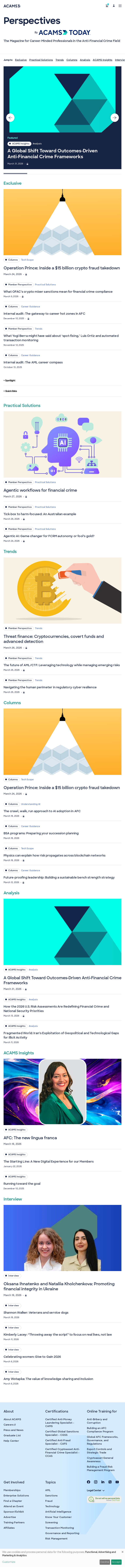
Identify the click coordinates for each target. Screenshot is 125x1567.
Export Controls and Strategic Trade (99, 1451)
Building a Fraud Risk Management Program (101, 1468)
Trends (60, 60)
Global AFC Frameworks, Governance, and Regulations (102, 1440)
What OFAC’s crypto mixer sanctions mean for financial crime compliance (58, 292)
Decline (104, 1561)
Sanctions (51, 1495)
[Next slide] (115, 117)
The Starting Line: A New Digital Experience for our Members (49, 1162)
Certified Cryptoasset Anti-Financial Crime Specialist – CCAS (62, 1453)
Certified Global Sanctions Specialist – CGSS (62, 1433)
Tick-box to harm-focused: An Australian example (40, 514)
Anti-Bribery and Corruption (97, 1421)
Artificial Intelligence (58, 1511)
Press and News (13, 1430)
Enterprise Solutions (16, 1495)
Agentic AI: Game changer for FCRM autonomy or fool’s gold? (49, 536)
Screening (51, 1522)
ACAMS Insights (102, 60)
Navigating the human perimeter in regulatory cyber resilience (50, 687)
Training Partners (14, 1522)
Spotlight (9, 380)
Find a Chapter (13, 1501)
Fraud (48, 1501)
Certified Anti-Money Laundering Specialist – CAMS (59, 1423)
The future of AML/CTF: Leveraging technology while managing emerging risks (62, 665)
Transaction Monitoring (59, 1528)
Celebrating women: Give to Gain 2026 (32, 1357)
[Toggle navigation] (120, 6)
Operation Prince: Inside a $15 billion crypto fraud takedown (62, 268)
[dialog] (62, 1558)
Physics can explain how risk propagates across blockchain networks (54, 855)
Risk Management (56, 1538)
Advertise (10, 1517)
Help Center (11, 1441)
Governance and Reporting (62, 1533)
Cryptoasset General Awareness (100, 1459)
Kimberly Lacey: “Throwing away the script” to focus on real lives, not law (58, 1335)
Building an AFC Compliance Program (100, 1430)
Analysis (85, 60)
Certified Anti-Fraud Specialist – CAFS (57, 1442)
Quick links (10, 391)
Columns (71, 60)
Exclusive (21, 60)
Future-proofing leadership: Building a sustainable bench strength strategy (59, 877)
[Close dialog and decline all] (122, 1551)
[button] (107, 5)
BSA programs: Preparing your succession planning (41, 833)
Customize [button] (8, 1561)
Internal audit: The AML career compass (33, 362)
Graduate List (12, 1435)
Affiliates (9, 1528)
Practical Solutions (41, 60)
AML (48, 1490)
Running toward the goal (22, 1184)
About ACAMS (12, 1419)
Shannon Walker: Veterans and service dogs (36, 1313)
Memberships (12, 1490)
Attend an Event (13, 1506)
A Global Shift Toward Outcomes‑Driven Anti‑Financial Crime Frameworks (52, 154)
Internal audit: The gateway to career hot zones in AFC (44, 314)
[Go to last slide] (10, 117)
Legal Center (95, 1490)
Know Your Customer (58, 1517)
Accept (116, 1561)
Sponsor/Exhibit (14, 1511)
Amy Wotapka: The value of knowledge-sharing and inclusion (48, 1379)
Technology (52, 1506)
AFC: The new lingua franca (30, 1137)
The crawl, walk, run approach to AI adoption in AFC (42, 811)
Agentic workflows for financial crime (40, 490)
